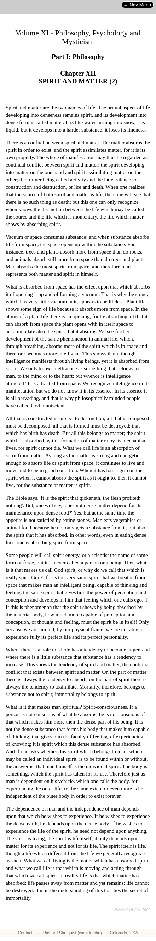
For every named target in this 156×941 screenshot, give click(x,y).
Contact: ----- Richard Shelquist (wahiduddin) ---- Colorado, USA (78, 932)
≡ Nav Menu (137, 4)
